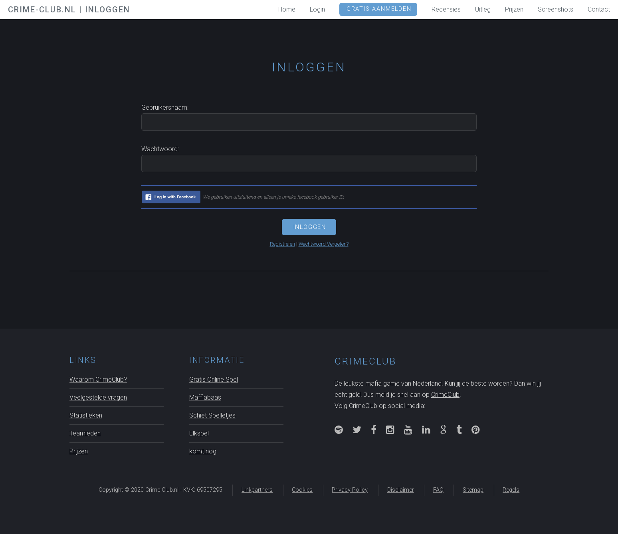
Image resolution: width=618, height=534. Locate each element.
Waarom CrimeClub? (98, 379)
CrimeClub (445, 394)
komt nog (202, 451)
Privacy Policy (350, 490)
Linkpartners (257, 490)
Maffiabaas (205, 397)
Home (286, 9)
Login (317, 9)
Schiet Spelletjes (212, 415)
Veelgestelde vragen (98, 397)
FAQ (438, 490)
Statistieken (85, 415)
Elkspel (199, 433)
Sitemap (473, 490)
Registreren (282, 244)
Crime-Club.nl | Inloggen (69, 9)
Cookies (302, 490)
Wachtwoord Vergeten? (324, 244)
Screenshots (555, 9)
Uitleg (483, 9)
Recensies (446, 9)
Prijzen (78, 451)
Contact (599, 9)
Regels (511, 490)
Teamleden (85, 433)
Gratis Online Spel (213, 379)
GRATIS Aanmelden (379, 9)
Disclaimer (400, 490)
